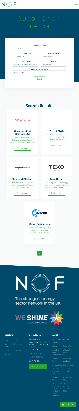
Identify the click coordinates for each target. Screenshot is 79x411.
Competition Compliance (67, 370)
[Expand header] (76, 4)
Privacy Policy (57, 365)
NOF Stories (20, 344)
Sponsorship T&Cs (67, 379)
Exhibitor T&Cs (55, 360)
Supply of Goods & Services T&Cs (57, 352)
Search (39, 79)
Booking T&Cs (68, 346)
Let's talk (67, 404)
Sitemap (55, 346)
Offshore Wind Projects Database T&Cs (68, 387)
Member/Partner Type (39, 69)
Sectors (53, 61)
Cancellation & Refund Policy (57, 371)
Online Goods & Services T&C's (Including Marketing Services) (57, 390)
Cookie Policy (68, 365)
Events (18, 350)
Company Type (25, 53)
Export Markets (53, 53)
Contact (8, 354)
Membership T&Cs (57, 379)
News (7, 350)
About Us (19, 340)
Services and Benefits (10, 345)
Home (7, 340)
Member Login (37, 366)
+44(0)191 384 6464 (36, 357)
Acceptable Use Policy (67, 360)
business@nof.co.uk (36, 353)
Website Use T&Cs (67, 351)
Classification (25, 61)
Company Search (39, 46)
